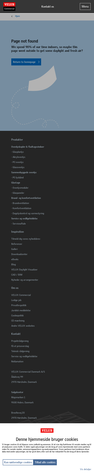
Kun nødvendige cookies (18, 462)
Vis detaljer (85, 469)
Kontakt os (47, 6)
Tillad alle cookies (45, 462)
